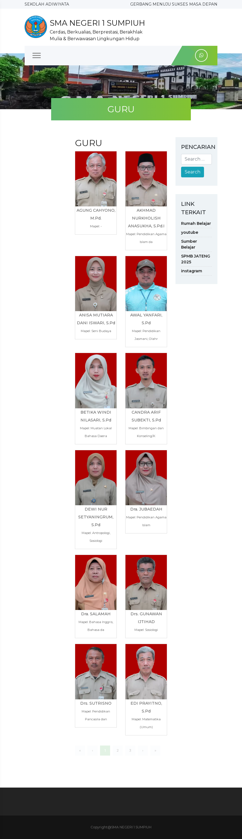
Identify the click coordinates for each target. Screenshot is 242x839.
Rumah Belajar (196, 223)
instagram (191, 270)
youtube (189, 232)
